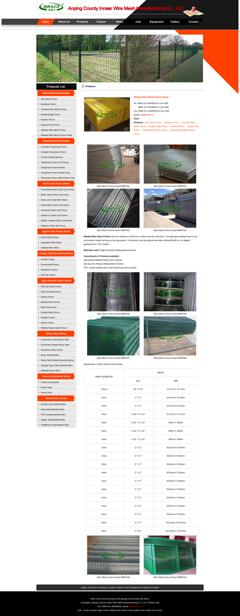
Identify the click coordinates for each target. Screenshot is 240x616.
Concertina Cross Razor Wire (55, 339)
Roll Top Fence (48, 275)
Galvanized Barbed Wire (52, 409)
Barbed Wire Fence (50, 302)
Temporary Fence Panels (53, 167)
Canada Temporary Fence (53, 152)
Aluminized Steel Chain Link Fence (57, 189)
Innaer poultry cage (93, 610)
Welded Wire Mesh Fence (53, 130)
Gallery (175, 21)
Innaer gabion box (136, 610)
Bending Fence (48, 104)
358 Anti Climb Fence (51, 286)
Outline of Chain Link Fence (54, 215)
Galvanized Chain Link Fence (55, 205)
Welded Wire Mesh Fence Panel (56, 135)
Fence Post (46, 392)
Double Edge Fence (50, 114)
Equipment (157, 21)
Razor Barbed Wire (50, 355)
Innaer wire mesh (153, 610)
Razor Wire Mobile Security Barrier (57, 360)
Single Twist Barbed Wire (53, 419)
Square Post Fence (50, 125)
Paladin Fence (48, 317)
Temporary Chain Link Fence (54, 162)
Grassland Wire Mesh (51, 242)
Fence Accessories (50, 382)
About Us (64, 21)
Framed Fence (48, 119)
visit (138, 21)
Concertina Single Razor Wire (55, 344)
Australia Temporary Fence (54, 147)
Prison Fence (47, 322)
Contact (194, 21)
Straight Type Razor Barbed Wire (57, 365)
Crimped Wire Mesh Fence (54, 109)
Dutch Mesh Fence (50, 237)
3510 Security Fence (51, 291)
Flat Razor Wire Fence (51, 350)
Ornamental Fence (50, 264)
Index (45, 21)
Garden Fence (48, 259)
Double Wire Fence (50, 312)
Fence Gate (46, 387)
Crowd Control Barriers (52, 157)
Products (82, 21)
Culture (101, 21)
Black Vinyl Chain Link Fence (55, 194)
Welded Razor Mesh (50, 370)
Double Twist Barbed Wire (53, 404)
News (119, 21)
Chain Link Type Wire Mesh (54, 200)
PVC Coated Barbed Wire (53, 414)
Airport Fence (47, 297)
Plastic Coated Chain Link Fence (56, 220)
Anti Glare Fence (49, 99)
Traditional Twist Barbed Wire (55, 425)
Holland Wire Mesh (50, 247)
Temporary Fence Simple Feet (55, 172)
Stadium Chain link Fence (53, 225)
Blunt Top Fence (48, 307)
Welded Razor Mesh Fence (54, 328)
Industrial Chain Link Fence (54, 210)
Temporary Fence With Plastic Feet (57, 178)
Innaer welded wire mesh (115, 610)
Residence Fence (49, 269)
